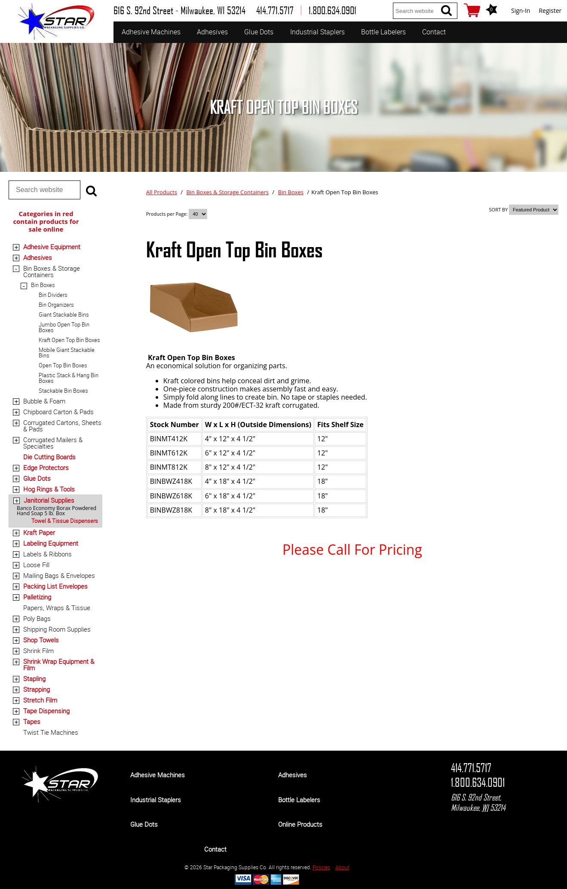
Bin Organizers (56, 305)
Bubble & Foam (44, 401)
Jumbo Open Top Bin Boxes (64, 327)
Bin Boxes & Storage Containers (51, 271)
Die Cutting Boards (49, 456)
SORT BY (498, 209)
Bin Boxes (43, 285)
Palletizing (37, 597)
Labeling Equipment (50, 543)
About (342, 867)
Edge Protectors (46, 467)
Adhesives (212, 32)
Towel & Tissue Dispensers (64, 521)
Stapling (34, 678)
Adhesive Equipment (51, 246)
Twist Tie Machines (50, 732)
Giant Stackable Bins (64, 314)
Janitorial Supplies (49, 500)
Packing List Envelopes (55, 586)
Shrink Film (38, 650)
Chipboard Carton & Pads (58, 411)
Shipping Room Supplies (57, 629)
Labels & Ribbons (47, 554)
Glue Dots (258, 32)
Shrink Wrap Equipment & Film (58, 664)
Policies (321, 867)
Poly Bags (37, 618)
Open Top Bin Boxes (63, 365)
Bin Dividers (53, 295)
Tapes (31, 721)
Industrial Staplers (317, 32)
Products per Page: (167, 214)
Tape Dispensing (46, 710)
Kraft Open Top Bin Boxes (69, 340)
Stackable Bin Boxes (63, 390)
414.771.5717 (471, 768)
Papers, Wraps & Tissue (56, 607)
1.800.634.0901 (478, 782)
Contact (434, 32)
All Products (161, 192)
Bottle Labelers (383, 32)
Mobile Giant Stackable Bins (67, 352)
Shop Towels (41, 639)
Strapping (36, 689)
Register (550, 10)
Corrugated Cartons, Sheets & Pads (62, 425)
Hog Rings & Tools (49, 489)
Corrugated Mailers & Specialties (53, 442)
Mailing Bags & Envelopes (59, 575)
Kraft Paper (39, 532)
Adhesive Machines (151, 32)
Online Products (300, 824)
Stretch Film (40, 700)
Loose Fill (36, 564)
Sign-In (520, 10)
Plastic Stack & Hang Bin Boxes (68, 378)
